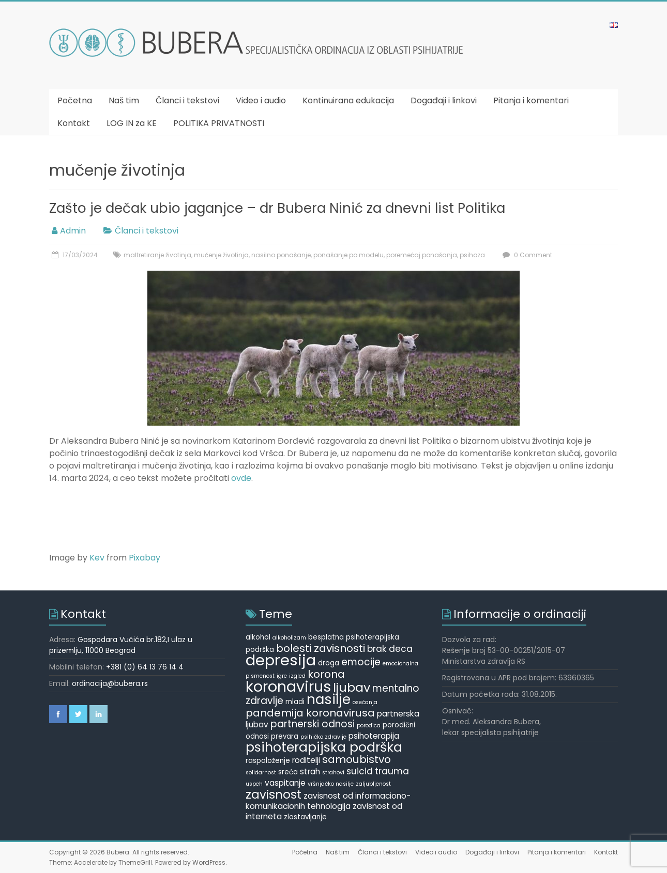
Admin (73, 231)
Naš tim (124, 100)
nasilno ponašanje (281, 255)
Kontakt (73, 123)
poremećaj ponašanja (421, 255)
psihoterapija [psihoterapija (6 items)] (373, 735)
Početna (74, 100)
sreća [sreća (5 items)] (288, 772)
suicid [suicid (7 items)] (359, 771)
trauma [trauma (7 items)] (392, 771)
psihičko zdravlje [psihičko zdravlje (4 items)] (323, 737)
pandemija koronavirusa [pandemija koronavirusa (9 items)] (310, 713)
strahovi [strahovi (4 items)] (333, 772)
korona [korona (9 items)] (326, 674)
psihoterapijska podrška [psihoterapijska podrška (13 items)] (324, 747)
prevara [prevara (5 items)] (284, 736)
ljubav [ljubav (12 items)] (351, 687)
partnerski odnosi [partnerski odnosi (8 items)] (312, 724)
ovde (241, 478)
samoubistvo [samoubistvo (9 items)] (356, 759)
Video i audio (261, 100)
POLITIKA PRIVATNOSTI (218, 123)
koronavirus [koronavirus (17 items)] (288, 686)
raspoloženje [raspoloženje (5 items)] (268, 761)
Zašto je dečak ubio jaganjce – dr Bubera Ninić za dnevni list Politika (277, 208)
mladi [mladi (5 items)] (295, 702)
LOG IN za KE (132, 123)
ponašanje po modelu (348, 255)
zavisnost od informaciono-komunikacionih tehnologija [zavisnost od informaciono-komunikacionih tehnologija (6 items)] (328, 801)
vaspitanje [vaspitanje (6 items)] (285, 782)
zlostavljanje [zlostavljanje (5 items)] (305, 817)
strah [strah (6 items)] (310, 771)
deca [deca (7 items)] (401, 649)
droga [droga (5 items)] (328, 663)
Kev (96, 558)
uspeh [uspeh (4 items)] (254, 784)
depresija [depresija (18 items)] (281, 660)
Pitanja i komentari (531, 100)
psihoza (472, 255)
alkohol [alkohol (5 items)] (258, 637)
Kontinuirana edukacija (348, 100)
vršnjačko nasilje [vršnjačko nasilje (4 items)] (331, 784)
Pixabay (144, 558)
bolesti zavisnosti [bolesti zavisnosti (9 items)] (320, 648)
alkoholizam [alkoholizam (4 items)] (289, 638)
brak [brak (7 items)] (377, 649)
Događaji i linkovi (444, 100)
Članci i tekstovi (187, 100)
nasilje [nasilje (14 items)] (329, 699)
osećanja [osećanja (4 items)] (365, 702)
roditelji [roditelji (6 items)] (306, 760)
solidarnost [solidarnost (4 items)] (261, 772)
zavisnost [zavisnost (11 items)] (273, 794)
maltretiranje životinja (157, 255)
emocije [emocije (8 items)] (361, 662)
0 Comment (526, 255)
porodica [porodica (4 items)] (369, 725)
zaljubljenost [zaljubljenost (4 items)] (373, 784)
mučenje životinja (221, 255)
